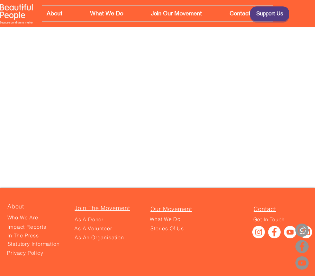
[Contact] (265, 208)
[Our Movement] (171, 208)
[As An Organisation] (99, 237)
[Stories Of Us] (167, 228)
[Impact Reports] (27, 227)
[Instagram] (302, 230)
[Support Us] (269, 13)
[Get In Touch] (269, 219)
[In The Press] (23, 235)
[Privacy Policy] (25, 253)
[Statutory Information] (33, 244)
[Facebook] (302, 246)
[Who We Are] (23, 217)
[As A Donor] (89, 219)
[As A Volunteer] (93, 228)
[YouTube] (302, 263)
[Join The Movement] (102, 207)
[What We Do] (165, 219)
